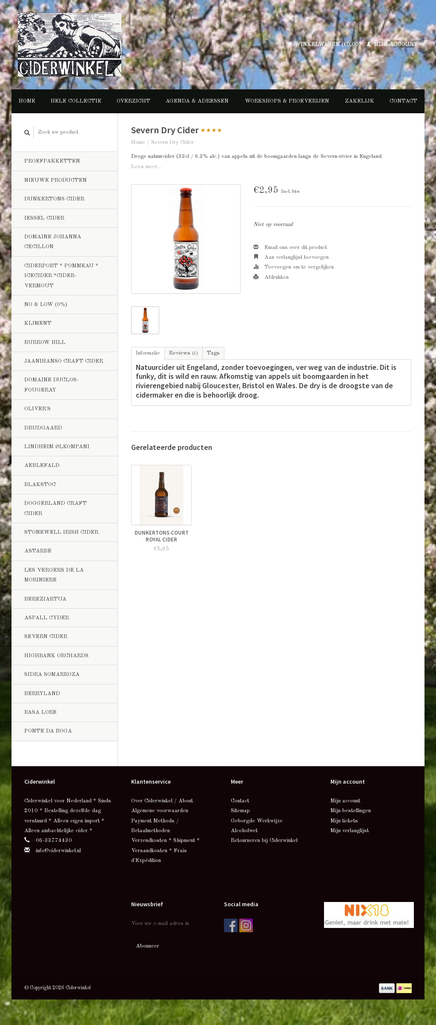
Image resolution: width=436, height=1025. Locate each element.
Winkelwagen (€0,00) (324, 44)
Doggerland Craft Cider (55, 508)
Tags (213, 353)
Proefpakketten (52, 161)
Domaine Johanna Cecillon (52, 241)
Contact (403, 101)
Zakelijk (359, 101)
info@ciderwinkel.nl (58, 850)
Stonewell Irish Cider (61, 532)
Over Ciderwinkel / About (162, 801)
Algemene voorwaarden (159, 810)
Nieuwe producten (55, 180)
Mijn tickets (344, 821)
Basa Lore (40, 712)
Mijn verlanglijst (349, 830)
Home (27, 101)
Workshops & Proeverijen (287, 101)
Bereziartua (45, 599)
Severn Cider (45, 636)
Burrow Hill (45, 342)
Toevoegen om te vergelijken (293, 267)
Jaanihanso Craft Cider (63, 361)
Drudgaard (43, 428)
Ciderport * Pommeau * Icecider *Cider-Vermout (61, 276)
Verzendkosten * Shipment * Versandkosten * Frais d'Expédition (165, 850)
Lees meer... (146, 166)
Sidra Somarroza (52, 674)
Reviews (183, 353)
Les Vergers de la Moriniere (54, 575)
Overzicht (133, 101)
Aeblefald (42, 465)
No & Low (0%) (45, 304)
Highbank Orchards (56, 656)
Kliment (38, 323)
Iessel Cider (44, 218)
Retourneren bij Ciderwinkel (264, 840)
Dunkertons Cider (54, 199)
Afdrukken (271, 277)
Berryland (42, 693)
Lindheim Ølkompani (56, 447)
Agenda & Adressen (197, 101)
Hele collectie (76, 101)
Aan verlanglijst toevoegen (291, 257)
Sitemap (240, 810)
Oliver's (37, 409)
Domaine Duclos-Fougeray (51, 384)
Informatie (148, 353)
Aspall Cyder (46, 618)
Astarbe (38, 551)
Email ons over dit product (290, 247)
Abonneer (147, 946)
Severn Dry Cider (172, 142)
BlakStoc (40, 484)
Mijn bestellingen (350, 810)
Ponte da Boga (48, 731)
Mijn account (392, 44)
